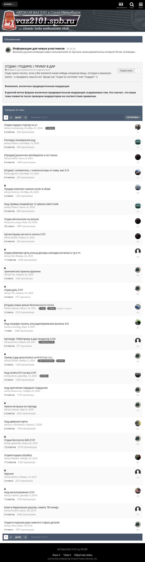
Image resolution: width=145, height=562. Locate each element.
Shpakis (15, 458)
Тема (67, 555)
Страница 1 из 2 (39, 117)
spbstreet (16, 443)
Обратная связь (83, 555)
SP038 (14, 360)
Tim (13, 274)
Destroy (15, 192)
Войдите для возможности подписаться (28, 69)
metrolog (15, 326)
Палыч (14, 143)
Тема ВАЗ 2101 (68, 549)
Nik (13, 255)
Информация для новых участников (39, 48)
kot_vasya (16, 222)
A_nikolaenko (18, 424)
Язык (56, 555)
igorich (14, 173)
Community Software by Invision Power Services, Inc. (72, 558)
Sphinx (14, 476)
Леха (13, 525)
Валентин (16, 390)
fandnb (14, 510)
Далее (18, 117)
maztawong (17, 128)
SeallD (14, 158)
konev (14, 341)
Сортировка (133, 117)
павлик (15, 308)
